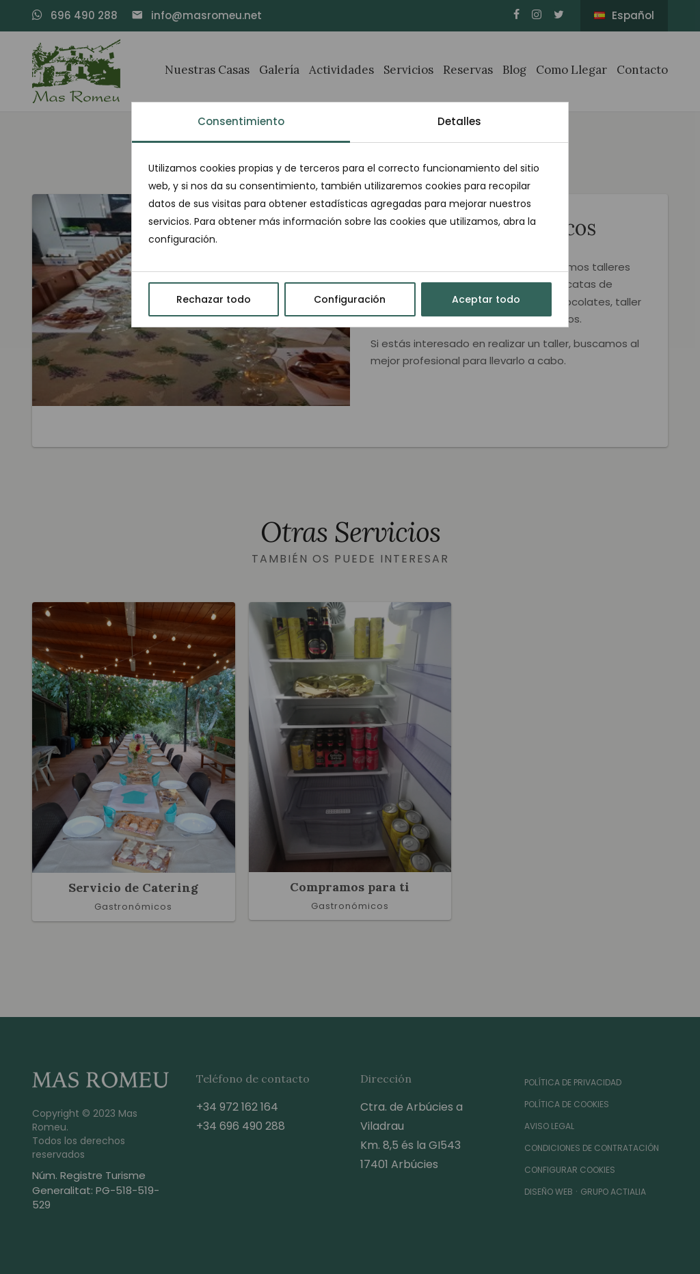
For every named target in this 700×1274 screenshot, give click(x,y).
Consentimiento (241, 121)
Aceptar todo (486, 299)
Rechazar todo (213, 299)
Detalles (459, 121)
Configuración (350, 299)
